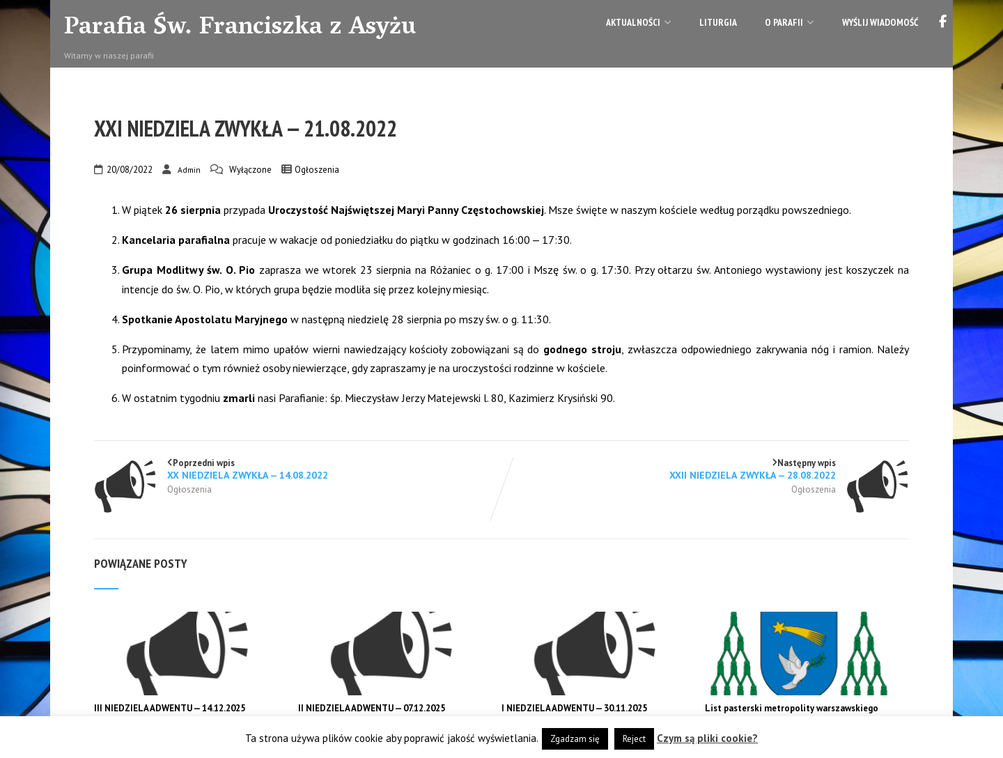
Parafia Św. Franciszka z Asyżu (240, 29)
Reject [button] (634, 739)
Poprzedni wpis (298, 469)
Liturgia (718, 22)
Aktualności (638, 22)
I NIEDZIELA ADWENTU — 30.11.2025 (574, 708)
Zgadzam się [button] (575, 739)
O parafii (789, 22)
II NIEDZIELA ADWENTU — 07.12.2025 (371, 708)
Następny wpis (705, 469)
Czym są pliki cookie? (707, 738)
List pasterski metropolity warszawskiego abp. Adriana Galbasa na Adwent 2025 (791, 714)
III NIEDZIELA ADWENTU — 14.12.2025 (169, 708)
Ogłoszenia (317, 170)
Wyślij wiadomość (880, 22)
